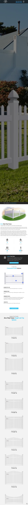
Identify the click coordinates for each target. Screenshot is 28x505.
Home (4, 203)
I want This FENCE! (14, 308)
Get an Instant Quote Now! (14, 262)
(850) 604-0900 (19, 2)
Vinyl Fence (7, 203)
